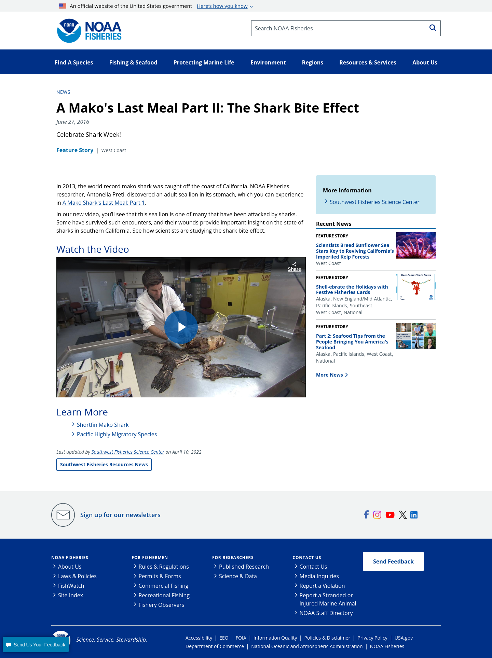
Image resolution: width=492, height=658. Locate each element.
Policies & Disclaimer (327, 637)
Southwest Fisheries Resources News (104, 464)
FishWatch (71, 585)
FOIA (241, 637)
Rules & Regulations (164, 566)
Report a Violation (322, 585)
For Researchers (233, 557)
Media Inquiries (319, 576)
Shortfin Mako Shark (103, 424)
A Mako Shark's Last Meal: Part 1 (104, 202)
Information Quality (275, 637)
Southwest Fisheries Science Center (375, 202)
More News (329, 374)
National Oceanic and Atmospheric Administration (307, 646)
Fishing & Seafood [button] (133, 62)
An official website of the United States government (153, 6)
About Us (70, 566)
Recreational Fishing (164, 595)
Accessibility (199, 637)
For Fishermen (150, 557)
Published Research (244, 566)
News (63, 92)
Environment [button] (268, 62)
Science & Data (238, 576)
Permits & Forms (160, 576)
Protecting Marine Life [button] (204, 62)
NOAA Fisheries (69, 557)
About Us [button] (424, 62)
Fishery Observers (161, 605)
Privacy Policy (372, 637)
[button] (35, 644)
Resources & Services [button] (367, 62)
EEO (223, 637)
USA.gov (404, 637)
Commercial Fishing (164, 585)
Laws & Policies (77, 576)
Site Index (70, 595)
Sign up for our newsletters (120, 515)
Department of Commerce (215, 646)
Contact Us (307, 557)
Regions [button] (312, 62)
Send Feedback (393, 561)
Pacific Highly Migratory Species (117, 434)
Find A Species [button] (74, 62)
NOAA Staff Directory (326, 613)
